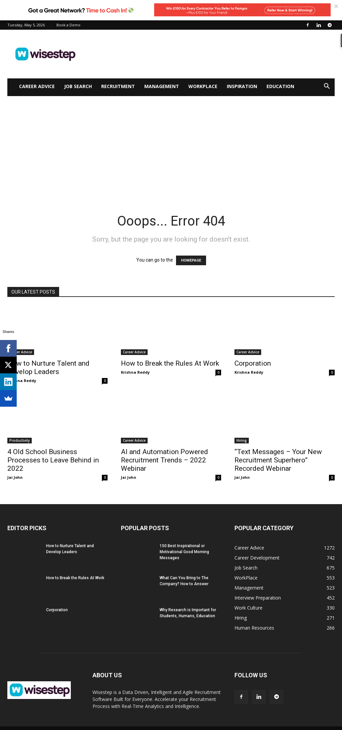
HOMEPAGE (191, 260)
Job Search (78, 86)
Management (161, 86)
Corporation (252, 363)
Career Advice (37, 86)
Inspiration (242, 86)
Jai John (15, 477)
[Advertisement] (171, 146)
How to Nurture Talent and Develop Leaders (48, 367)
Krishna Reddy (21, 380)
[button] (327, 87)
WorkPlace (202, 86)
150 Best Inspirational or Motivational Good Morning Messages (184, 551)
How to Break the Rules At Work (170, 363)
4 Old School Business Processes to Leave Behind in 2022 (53, 460)
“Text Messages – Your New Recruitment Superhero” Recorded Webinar (278, 460)
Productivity (19, 440)
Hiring (241, 440)
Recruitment (118, 86)
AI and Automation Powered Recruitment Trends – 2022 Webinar (164, 460)
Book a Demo (68, 24)
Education (280, 86)
